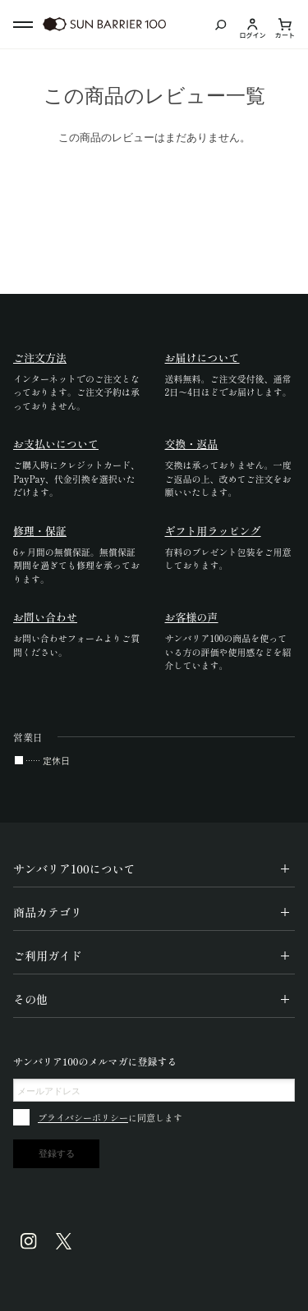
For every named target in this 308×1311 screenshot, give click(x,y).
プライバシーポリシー (83, 1117)
